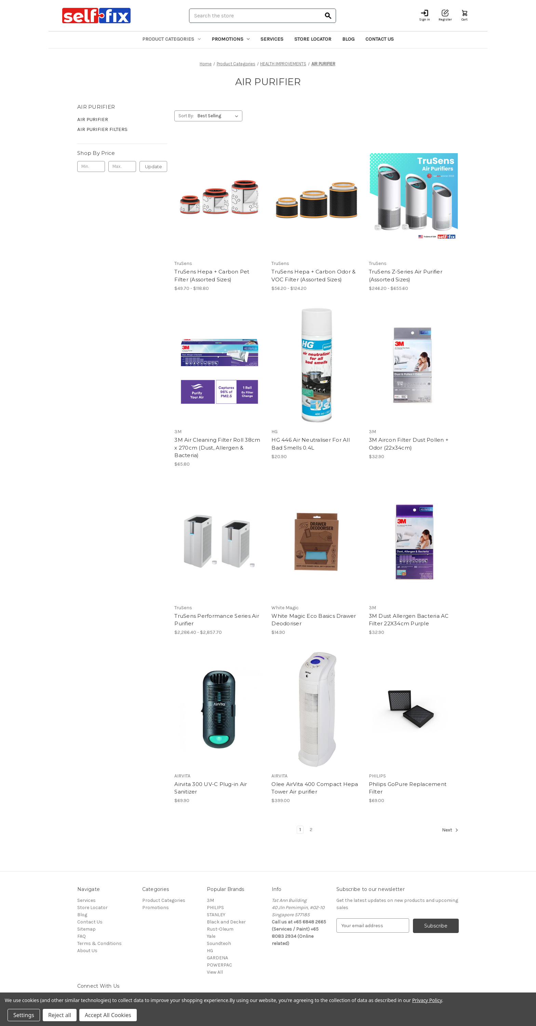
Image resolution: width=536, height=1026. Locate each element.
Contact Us (379, 39)
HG (210, 951)
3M (210, 900)
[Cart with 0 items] (464, 15)
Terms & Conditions (99, 943)
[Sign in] (424, 15)
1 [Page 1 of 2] (300, 829)
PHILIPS (215, 907)
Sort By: (186, 115)
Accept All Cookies (108, 1015)
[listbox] (219, 116)
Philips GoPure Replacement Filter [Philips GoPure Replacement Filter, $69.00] (408, 788)
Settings (23, 1015)
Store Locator (312, 39)
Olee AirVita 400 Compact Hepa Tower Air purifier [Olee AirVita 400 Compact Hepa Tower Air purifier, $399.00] (314, 788)
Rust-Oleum (220, 929)
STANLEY (216, 915)
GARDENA (217, 958)
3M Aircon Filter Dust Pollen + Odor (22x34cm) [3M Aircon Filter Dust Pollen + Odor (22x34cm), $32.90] (409, 444)
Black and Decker (226, 922)
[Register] (445, 15)
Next (450, 830)
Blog (348, 39)
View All (215, 972)
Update (153, 166)
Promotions (231, 39)
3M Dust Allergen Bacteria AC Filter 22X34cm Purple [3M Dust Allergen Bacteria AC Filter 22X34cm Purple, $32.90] (409, 620)
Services (271, 39)
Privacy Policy (427, 1000)
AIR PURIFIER (92, 119)
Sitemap (86, 929)
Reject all (59, 1015)
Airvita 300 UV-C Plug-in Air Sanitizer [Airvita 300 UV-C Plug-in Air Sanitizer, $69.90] (210, 788)
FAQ (81, 936)
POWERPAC (219, 965)
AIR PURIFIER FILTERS (102, 129)
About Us (87, 951)
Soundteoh (219, 943)
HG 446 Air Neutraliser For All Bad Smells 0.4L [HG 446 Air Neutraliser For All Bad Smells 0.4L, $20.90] (310, 444)
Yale (211, 936)
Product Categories (171, 39)
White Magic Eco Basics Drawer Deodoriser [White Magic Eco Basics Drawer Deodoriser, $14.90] (313, 620)
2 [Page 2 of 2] (311, 829)
